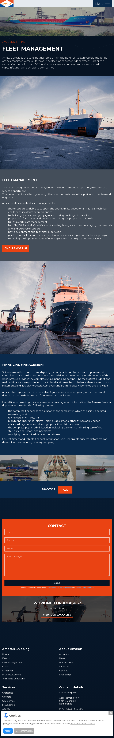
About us (64, 655)
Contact (6, 667)
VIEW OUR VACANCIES (57, 615)
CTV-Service (8, 701)
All (65, 490)
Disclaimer (51, 588)
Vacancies (64, 667)
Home (5, 655)
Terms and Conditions (85, 588)
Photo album (66, 663)
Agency (6, 709)
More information (24, 730)
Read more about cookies (83, 723)
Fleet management (12, 663)
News (62, 659)
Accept (8, 730)
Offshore (6, 697)
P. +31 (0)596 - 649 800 (71, 709)
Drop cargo (65, 675)
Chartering (7, 693)
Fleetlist (6, 659)
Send (57, 583)
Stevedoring (8, 705)
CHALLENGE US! (15, 248)
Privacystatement (64, 588)
